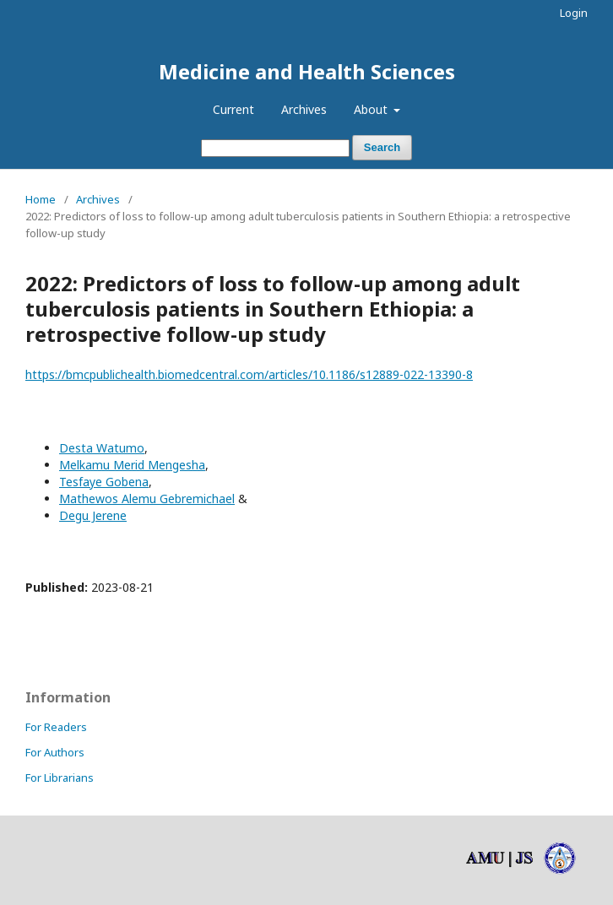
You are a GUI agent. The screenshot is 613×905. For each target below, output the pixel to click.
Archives (304, 109)
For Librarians (59, 777)
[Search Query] (275, 148)
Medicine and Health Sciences (307, 71)
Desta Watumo (101, 448)
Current (233, 109)
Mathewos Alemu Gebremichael (147, 498)
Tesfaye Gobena (104, 482)
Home (40, 199)
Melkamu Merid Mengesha (132, 465)
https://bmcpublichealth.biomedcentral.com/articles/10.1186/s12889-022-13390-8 (249, 374)
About (372, 109)
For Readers (56, 726)
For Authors (54, 752)
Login (574, 12)
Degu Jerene (93, 515)
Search (382, 147)
